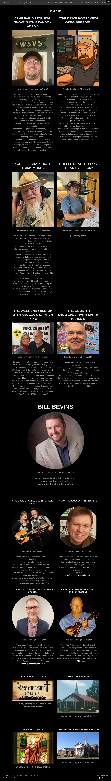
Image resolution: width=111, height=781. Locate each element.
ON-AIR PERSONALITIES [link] (66, 2)
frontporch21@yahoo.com (79, 661)
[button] (104, 2)
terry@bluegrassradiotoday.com (77, 575)
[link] (17, 3)
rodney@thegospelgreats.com (33, 664)
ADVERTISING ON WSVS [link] (88, 2)
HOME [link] (50, 2)
